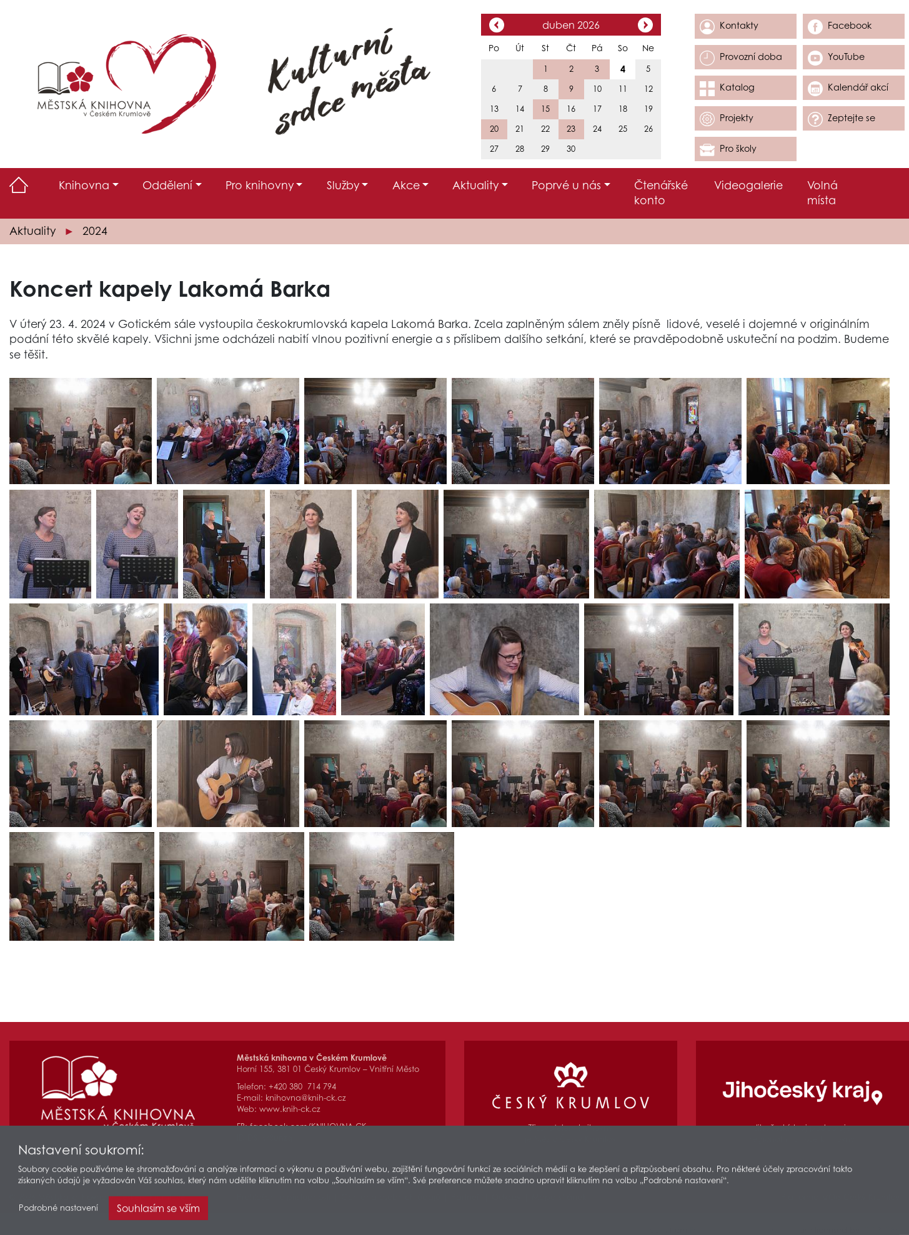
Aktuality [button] (475, 185)
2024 (94, 230)
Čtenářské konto (661, 193)
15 (545, 109)
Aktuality (32, 230)
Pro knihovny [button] (260, 185)
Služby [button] (343, 185)
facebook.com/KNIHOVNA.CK (308, 1126)
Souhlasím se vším (158, 1212)
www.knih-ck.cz (289, 1109)
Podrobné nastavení (58, 1211)
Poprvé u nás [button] (566, 185)
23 (571, 129)
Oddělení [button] (167, 185)
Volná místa (822, 193)
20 (494, 129)
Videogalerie (748, 185)
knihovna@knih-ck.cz (305, 1098)
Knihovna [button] (84, 185)
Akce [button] (406, 185)
